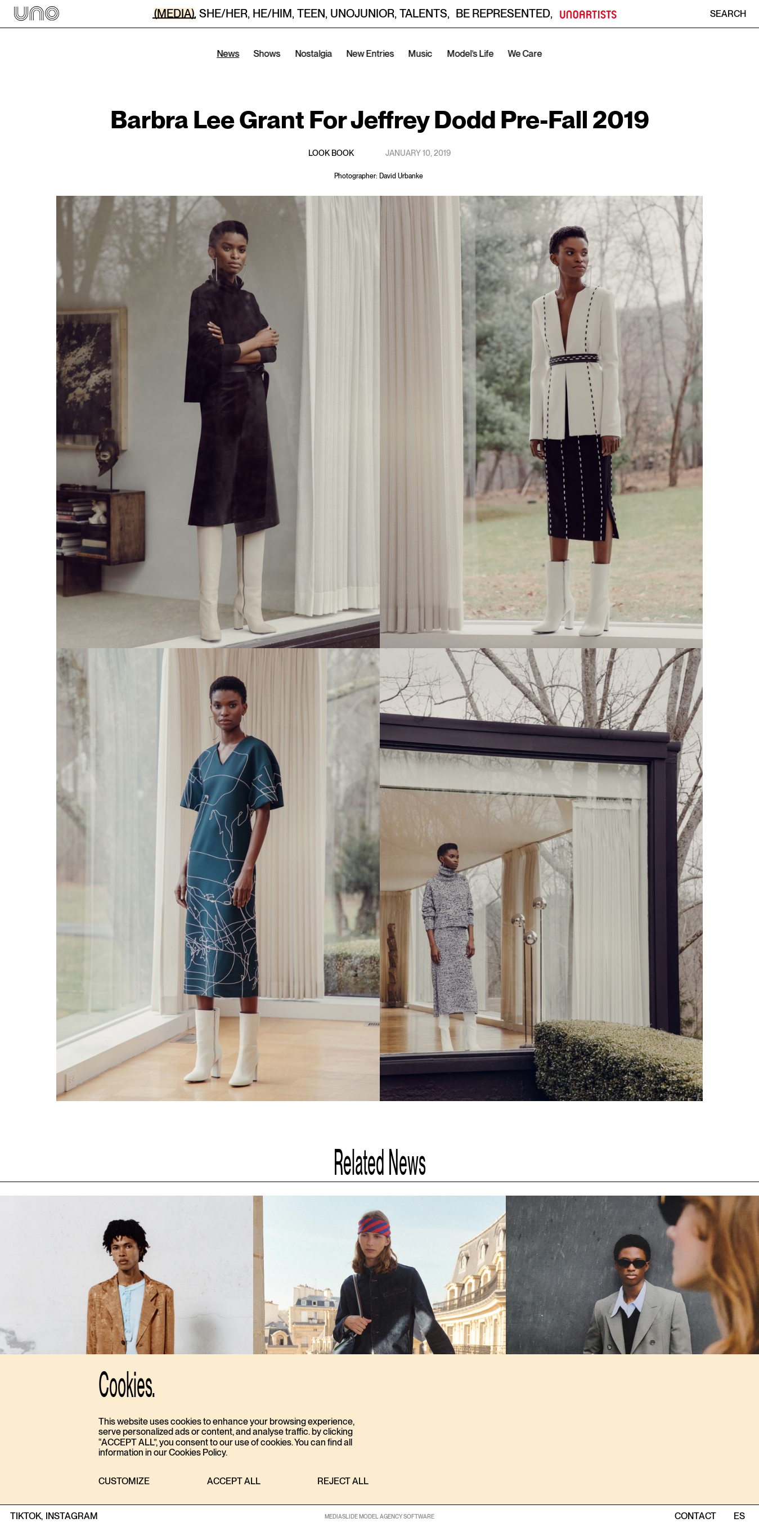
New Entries (370, 53)
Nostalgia (313, 53)
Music (420, 53)
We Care (525, 53)
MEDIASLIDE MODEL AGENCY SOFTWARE (379, 1516)
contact (695, 1516)
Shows (267, 53)
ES (739, 1516)
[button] (124, 1481)
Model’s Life (470, 53)
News (228, 53)
